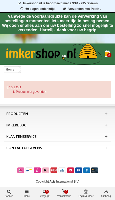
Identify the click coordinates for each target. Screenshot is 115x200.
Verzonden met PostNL (82, 9)
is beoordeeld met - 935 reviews (57, 3)
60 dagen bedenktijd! (38, 9)
